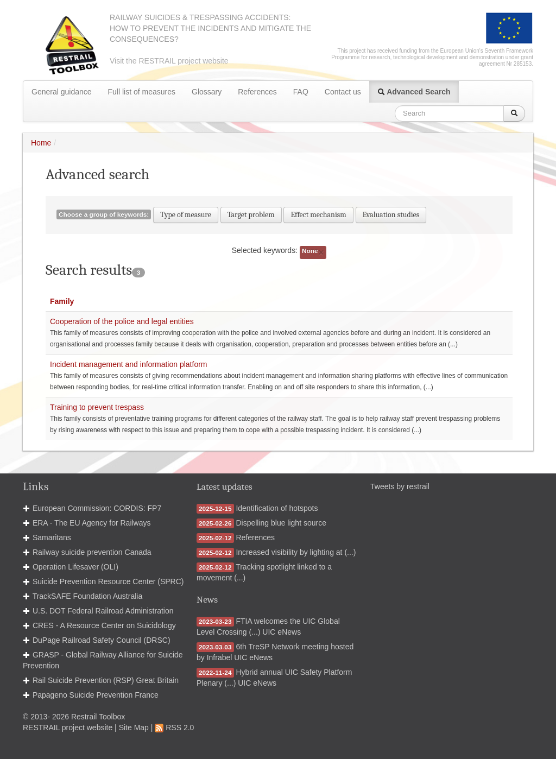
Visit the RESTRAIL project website (169, 60)
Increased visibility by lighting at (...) (296, 552)
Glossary (207, 91)
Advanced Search (414, 91)
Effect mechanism (318, 214)
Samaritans (52, 537)
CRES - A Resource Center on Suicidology (104, 625)
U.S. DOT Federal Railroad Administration (103, 610)
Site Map (134, 727)
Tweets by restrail (399, 486)
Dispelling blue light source (281, 522)
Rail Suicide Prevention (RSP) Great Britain (106, 680)
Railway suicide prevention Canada (92, 552)
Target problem (251, 214)
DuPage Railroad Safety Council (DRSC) (101, 640)
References (257, 91)
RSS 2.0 (174, 727)
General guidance (61, 91)
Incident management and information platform (128, 364)
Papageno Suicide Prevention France (96, 695)
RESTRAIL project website (67, 727)
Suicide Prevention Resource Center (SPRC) (108, 581)
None (313, 252)
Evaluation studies (391, 214)
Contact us (343, 91)
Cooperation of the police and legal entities (122, 321)
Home (41, 142)
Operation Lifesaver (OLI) (75, 566)
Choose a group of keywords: (104, 214)
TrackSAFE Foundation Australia (88, 596)
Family (62, 301)
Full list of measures (141, 91)
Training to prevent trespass (97, 407)
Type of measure (185, 214)
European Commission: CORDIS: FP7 (97, 508)
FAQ (300, 91)
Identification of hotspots (277, 508)
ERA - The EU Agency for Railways (92, 522)
